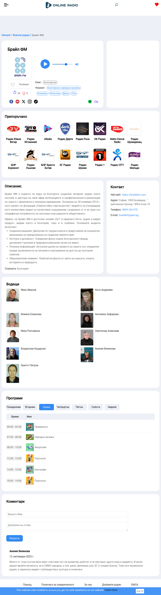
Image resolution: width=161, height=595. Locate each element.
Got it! (140, 591)
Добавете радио (111, 584)
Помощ (27, 584)
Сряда (46, 407)
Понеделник (14, 407)
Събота (96, 407)
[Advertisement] (80, 23)
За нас (88, 584)
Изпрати (14, 538)
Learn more (111, 590)
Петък (79, 407)
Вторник (30, 407)
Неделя (112, 407)
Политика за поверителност (57, 584)
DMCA (134, 584)
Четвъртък (63, 407)
